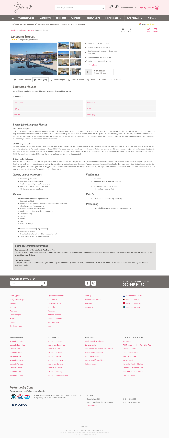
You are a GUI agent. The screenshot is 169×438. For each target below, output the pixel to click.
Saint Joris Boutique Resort (133, 371)
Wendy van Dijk (53, 322)
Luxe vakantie (90, 345)
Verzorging (91, 115)
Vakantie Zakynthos (17, 345)
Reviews (13, 303)
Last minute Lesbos (55, 352)
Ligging (16, 109)
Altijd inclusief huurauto (24, 24)
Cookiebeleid (52, 299)
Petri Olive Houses (130, 356)
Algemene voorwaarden (56, 296)
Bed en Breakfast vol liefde (95, 360)
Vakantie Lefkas (16, 352)
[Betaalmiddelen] (19, 405)
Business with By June (93, 299)
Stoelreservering (16, 326)
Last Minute (45, 18)
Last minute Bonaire (55, 364)
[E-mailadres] (26, 283)
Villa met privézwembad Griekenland (99, 349)
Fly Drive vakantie (91, 356)
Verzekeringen (15, 315)
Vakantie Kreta (15, 356)
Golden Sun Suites (129, 349)
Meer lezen (93, 65)
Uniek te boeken (91, 364)
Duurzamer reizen (54, 315)
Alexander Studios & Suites (133, 364)
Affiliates (88, 303)
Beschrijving (42, 80)
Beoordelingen (59, 80)
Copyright (51, 307)
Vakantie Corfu (15, 349)
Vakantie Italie (15, 371)
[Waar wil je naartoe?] (80, 7)
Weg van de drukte (78, 24)
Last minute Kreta (54, 356)
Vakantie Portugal (16, 364)
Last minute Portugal (55, 371)
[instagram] (93, 283)
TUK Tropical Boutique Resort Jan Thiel (137, 345)
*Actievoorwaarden (55, 318)
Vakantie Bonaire (16, 375)
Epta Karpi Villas (129, 375)
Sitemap (88, 296)
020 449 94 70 (133, 284)
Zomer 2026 (61, 18)
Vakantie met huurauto (94, 352)
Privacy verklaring (54, 303)
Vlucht (104, 80)
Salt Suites (126, 341)
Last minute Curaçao (55, 341)
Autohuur (117, 80)
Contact (13, 307)
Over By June (15, 296)
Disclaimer (51, 311)
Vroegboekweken (26, 18)
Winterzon (76, 18)
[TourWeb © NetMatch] (84, 426)
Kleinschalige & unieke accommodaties (52, 24)
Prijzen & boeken (24, 80)
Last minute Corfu (54, 349)
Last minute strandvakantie (58, 375)
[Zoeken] (102, 7)
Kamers (17, 115)
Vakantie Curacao (16, 341)
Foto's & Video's (78, 80)
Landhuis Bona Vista (130, 352)
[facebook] (87, 283)
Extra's (89, 109)
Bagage (12, 318)
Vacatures (89, 307)
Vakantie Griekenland (18, 360)
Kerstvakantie (93, 18)
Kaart (93, 80)
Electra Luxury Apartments (133, 368)
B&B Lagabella (128, 360)
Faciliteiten (91, 103)
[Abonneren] (44, 283)
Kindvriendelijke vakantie (94, 341)
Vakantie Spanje (16, 368)
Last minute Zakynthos (56, 345)
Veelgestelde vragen (17, 299)
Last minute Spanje (55, 368)
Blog (49, 326)
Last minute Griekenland (57, 360)
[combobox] (80, 7)
